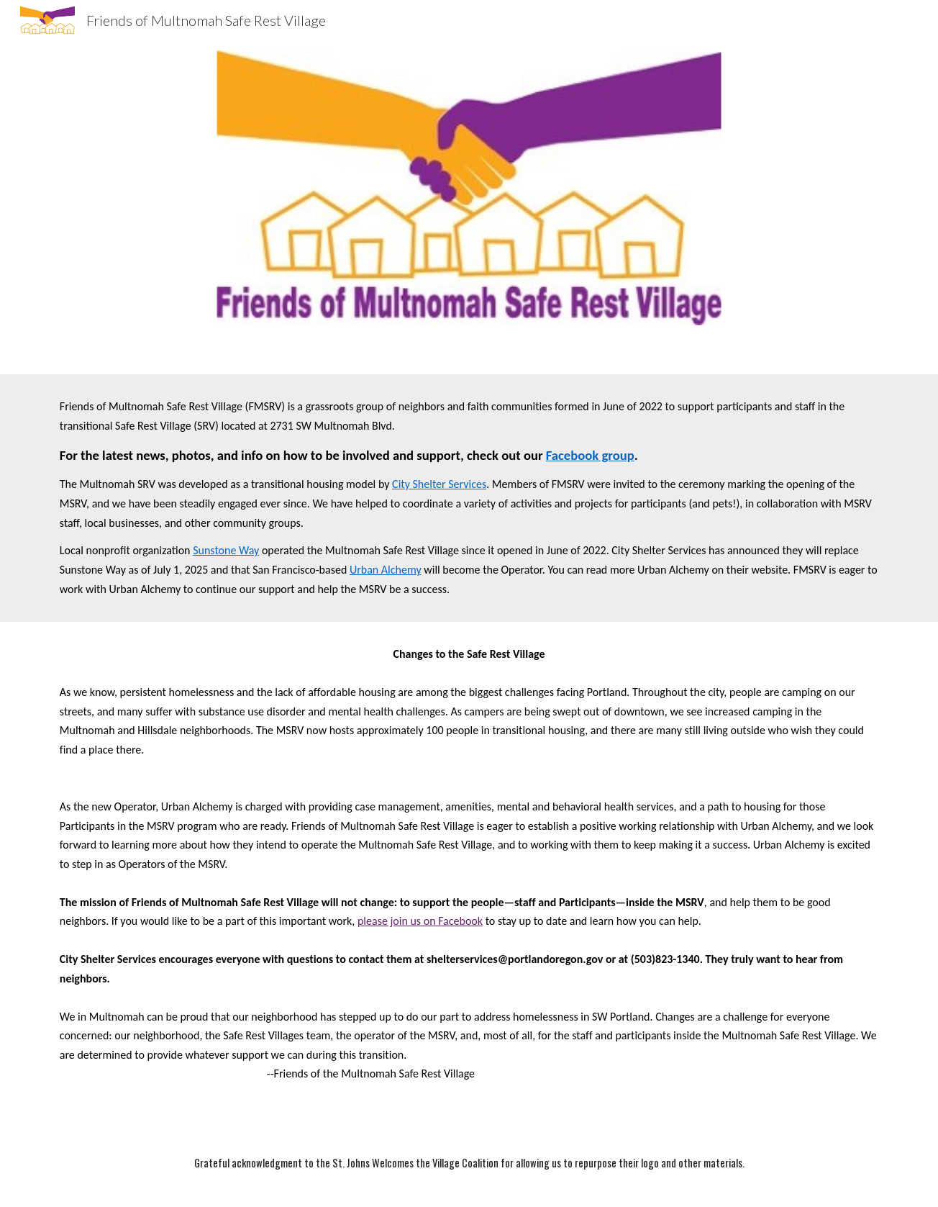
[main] (469, 498)
